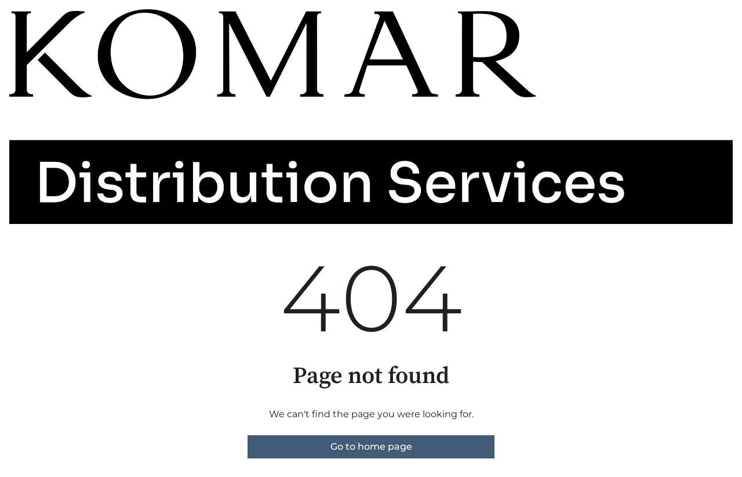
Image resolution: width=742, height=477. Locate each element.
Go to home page (371, 446)
